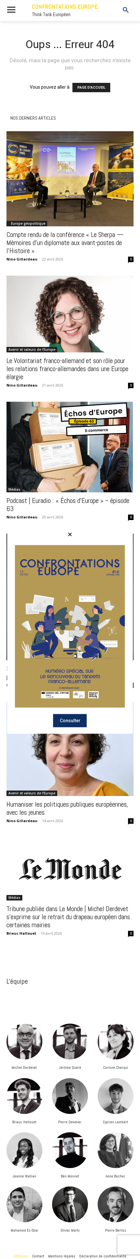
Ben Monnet (70, 1176)
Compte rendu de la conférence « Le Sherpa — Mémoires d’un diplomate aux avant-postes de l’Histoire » (65, 242)
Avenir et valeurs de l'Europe (31, 349)
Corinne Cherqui (115, 1067)
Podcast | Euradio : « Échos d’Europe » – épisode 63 (67, 504)
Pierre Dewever (69, 1122)
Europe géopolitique (28, 223)
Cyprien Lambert (115, 1122)
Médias (14, 489)
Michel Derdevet (24, 1067)
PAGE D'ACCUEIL (91, 87)
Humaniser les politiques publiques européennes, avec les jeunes (67, 808)
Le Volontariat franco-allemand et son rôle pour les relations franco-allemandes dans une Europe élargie (67, 368)
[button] (121, 10)
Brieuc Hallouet (24, 1122)
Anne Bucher (115, 1176)
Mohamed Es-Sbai (24, 1230)
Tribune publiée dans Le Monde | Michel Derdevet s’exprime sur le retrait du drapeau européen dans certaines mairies (68, 916)
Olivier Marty (70, 1230)
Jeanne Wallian (24, 1176)
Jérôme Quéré (70, 1067)
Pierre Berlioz (115, 1230)
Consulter (70, 720)
